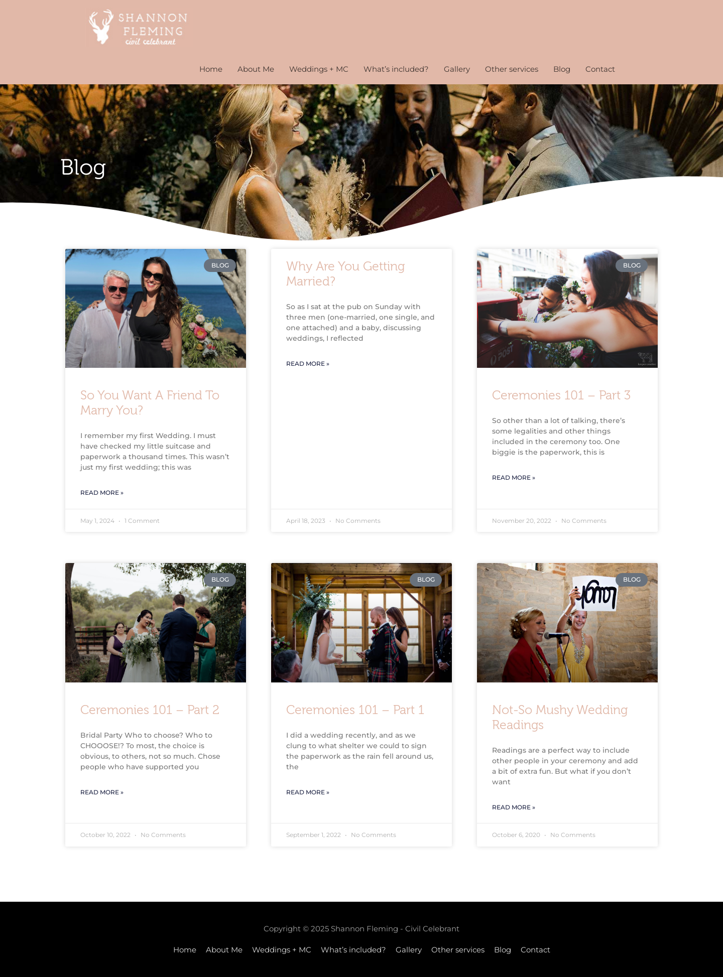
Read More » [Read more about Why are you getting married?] (307, 363)
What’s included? (396, 69)
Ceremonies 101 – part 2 (149, 710)
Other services (511, 69)
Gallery (457, 69)
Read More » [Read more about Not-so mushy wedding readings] (513, 807)
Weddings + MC (318, 69)
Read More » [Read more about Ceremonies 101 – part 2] (102, 792)
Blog (561, 69)
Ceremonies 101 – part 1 (355, 710)
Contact (600, 69)
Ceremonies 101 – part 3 (561, 395)
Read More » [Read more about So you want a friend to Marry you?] (102, 492)
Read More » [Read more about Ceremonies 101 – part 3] (513, 477)
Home (210, 69)
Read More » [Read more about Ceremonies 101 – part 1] (307, 792)
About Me (255, 69)
